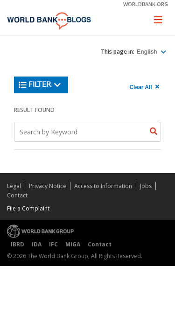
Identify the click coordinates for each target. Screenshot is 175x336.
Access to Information (103, 186)
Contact (17, 195)
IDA (37, 244)
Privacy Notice (47, 186)
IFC (53, 244)
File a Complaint (28, 208)
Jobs (146, 186)
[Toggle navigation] (158, 19)
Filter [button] (39, 85)
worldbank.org (145, 4)
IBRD (17, 244)
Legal (14, 186)
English (148, 52)
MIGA (72, 244)
